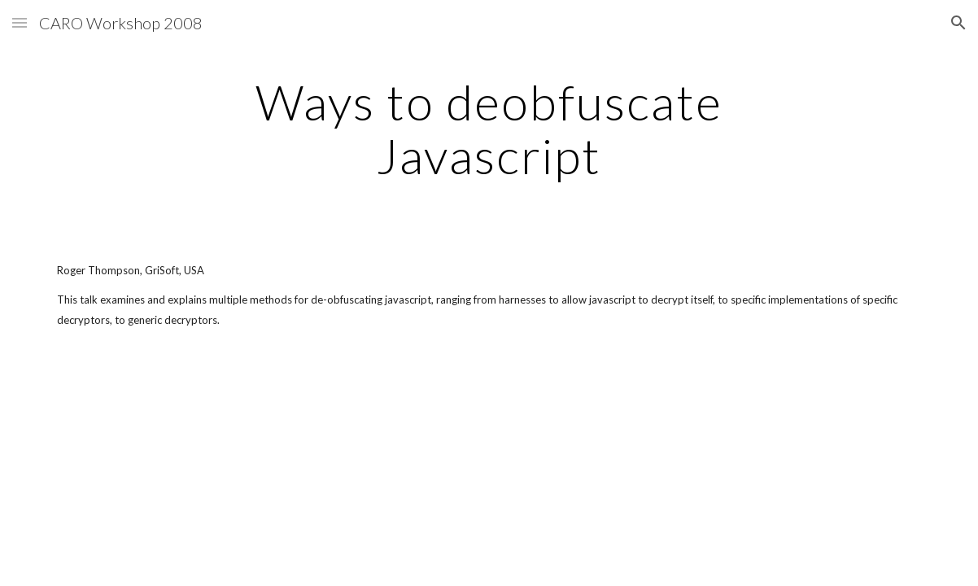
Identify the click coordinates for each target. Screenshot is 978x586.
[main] (489, 128)
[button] (19, 22)
